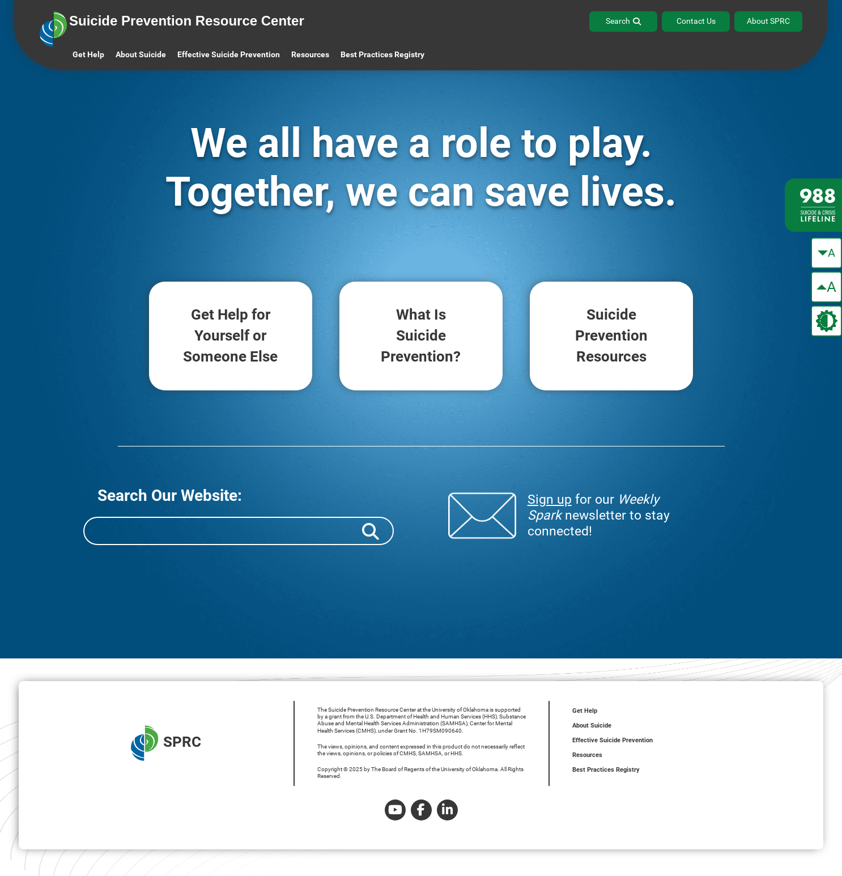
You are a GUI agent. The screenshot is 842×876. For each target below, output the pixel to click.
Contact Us (696, 20)
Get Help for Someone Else (230, 335)
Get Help (88, 54)
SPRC (166, 743)
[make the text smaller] (826, 253)
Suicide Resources (611, 335)
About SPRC (768, 20)
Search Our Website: (169, 495)
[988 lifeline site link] (813, 205)
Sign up (550, 499)
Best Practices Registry (382, 54)
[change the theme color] (826, 321)
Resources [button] (310, 54)
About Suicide (141, 54)
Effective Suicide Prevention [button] (228, 54)
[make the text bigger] (826, 287)
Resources (587, 755)
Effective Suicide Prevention (612, 740)
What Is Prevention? (421, 335)
